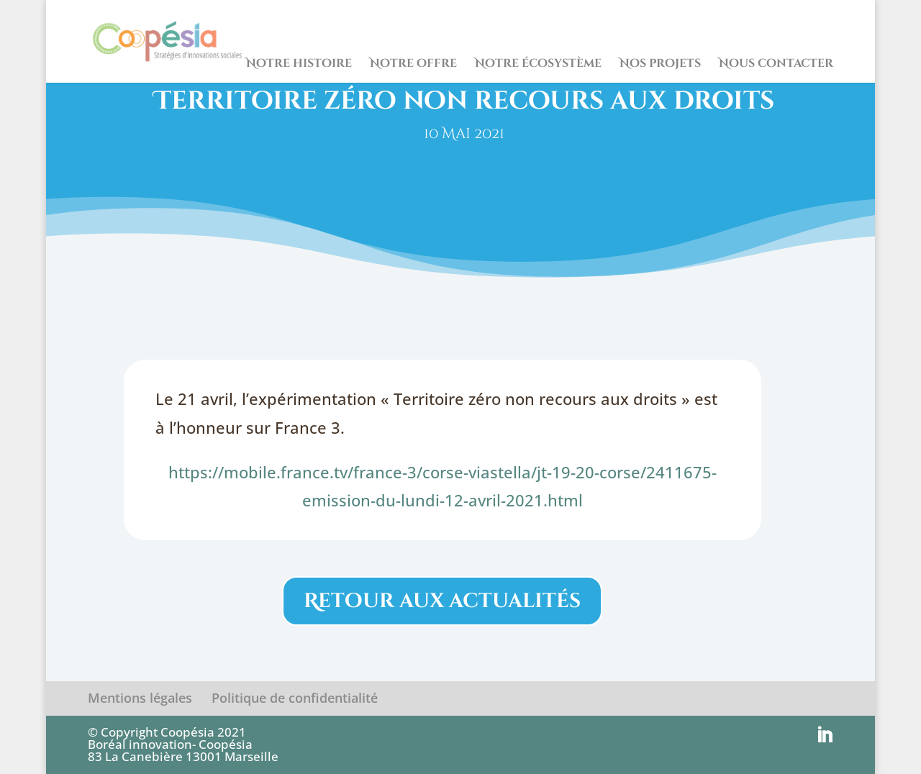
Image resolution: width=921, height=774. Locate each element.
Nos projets (660, 64)
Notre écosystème (538, 64)
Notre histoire (299, 64)
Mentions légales (140, 697)
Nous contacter (776, 64)
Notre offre (413, 64)
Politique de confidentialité (295, 697)
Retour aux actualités (442, 601)
